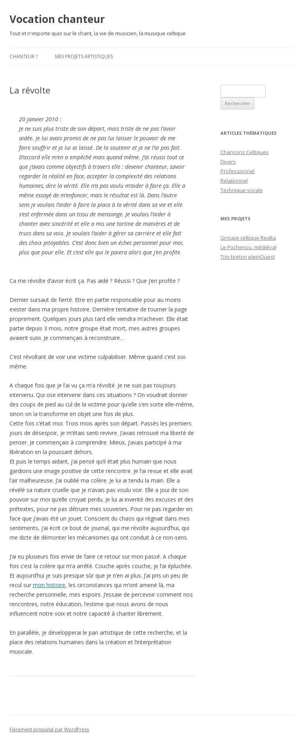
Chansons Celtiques (244, 152)
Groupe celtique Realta (248, 237)
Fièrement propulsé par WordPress (49, 729)
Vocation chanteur (57, 19)
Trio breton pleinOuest (247, 256)
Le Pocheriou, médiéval (248, 247)
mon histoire (49, 585)
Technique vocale (241, 190)
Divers (228, 161)
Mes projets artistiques (84, 56)
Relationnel (234, 180)
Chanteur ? (24, 56)
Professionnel (237, 171)
